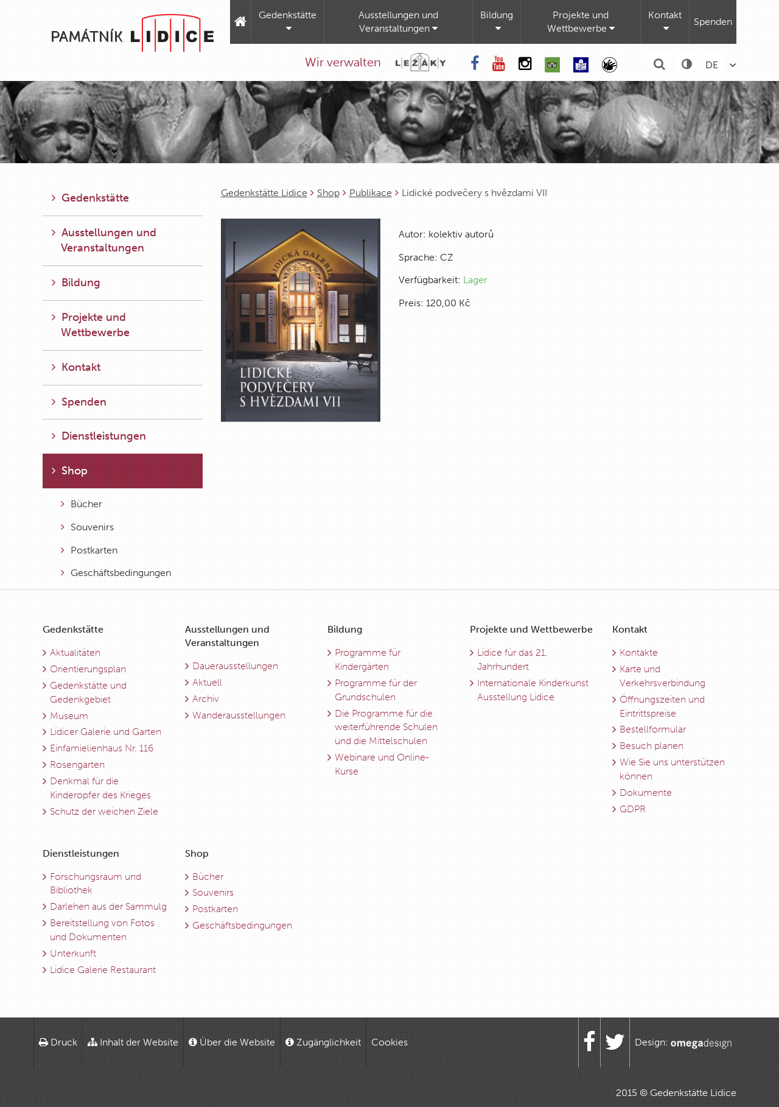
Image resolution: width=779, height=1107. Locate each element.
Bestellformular (653, 729)
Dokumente (646, 792)
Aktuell (207, 682)
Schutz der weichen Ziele (104, 811)
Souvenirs (87, 527)
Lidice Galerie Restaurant (103, 969)
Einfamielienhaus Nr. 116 (101, 748)
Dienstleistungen (99, 436)
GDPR (633, 809)
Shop (328, 193)
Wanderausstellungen (238, 715)
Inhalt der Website (133, 1042)
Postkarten (89, 550)
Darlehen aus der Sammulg (108, 906)
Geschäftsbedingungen (116, 572)
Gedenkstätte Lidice (264, 193)
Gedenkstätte (287, 21)
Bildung (496, 21)
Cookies (389, 1042)
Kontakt (665, 21)
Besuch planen (651, 745)
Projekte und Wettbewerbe (581, 21)
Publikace (370, 193)
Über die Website (232, 1042)
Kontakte (639, 652)
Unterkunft (73, 953)
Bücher (81, 504)
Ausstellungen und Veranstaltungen (398, 21)
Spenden (713, 21)
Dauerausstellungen (235, 666)
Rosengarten (77, 764)
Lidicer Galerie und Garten (105, 731)
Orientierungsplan (88, 669)
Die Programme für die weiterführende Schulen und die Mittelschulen (386, 727)
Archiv (205, 699)
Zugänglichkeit (323, 1042)
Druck (58, 1042)
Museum (69, 716)
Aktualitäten (75, 652)
